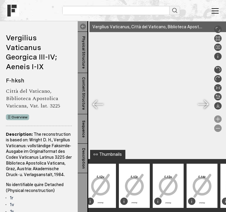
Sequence (84, 129)
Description (84, 158)
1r (11, 198)
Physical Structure (84, 52)
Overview (19, 117)
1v (12, 204)
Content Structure (84, 93)
